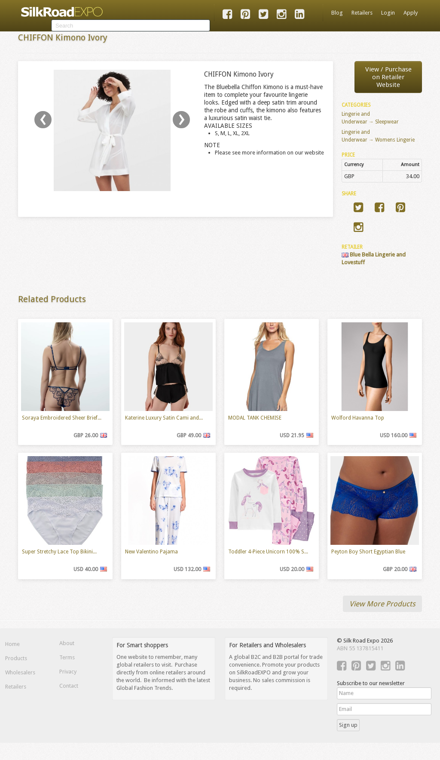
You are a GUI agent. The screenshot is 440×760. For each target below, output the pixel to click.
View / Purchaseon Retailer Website (388, 77)
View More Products (382, 603)
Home (12, 644)
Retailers (362, 12)
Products (16, 658)
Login (388, 12)
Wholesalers (20, 672)
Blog (337, 12)
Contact (68, 686)
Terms (67, 657)
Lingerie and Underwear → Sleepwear (370, 118)
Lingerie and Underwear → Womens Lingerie (378, 136)
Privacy (67, 671)
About (66, 643)
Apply (410, 12)
